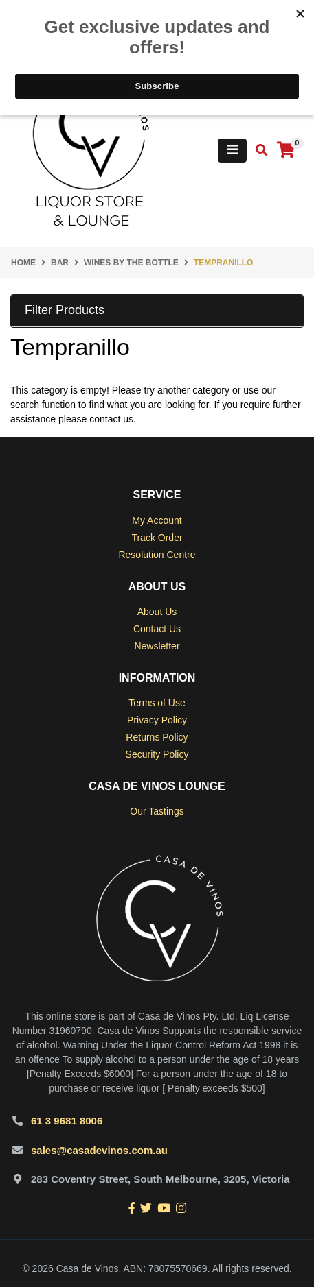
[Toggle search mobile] (257, 150)
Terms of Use (156, 702)
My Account (156, 520)
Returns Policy (157, 737)
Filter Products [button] (64, 310)
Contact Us (157, 628)
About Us (157, 611)
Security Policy (157, 754)
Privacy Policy (157, 719)
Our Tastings (156, 811)
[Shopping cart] (286, 150)
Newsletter (156, 645)
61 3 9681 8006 (66, 1121)
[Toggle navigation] (232, 151)
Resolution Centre (156, 554)
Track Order (156, 537)
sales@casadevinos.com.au (99, 1150)
